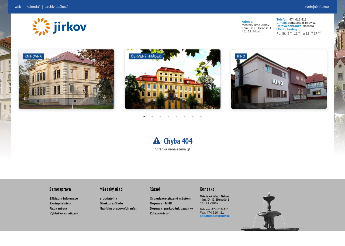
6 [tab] (184, 116)
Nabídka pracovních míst (118, 208)
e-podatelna (108, 198)
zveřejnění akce (317, 7)
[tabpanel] (66, 82)
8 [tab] (200, 116)
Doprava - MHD (161, 203)
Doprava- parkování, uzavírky (171, 208)
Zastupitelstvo (60, 203)
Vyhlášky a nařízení (64, 213)
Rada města (58, 208)
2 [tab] (152, 116)
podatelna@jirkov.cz (302, 22)
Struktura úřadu (111, 203)
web (18, 7)
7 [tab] (192, 116)
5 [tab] (176, 116)
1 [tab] (144, 116)
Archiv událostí (56, 7)
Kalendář (33, 7)
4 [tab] (168, 116)
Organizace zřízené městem (170, 198)
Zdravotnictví (159, 213)
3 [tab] (160, 116)
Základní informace (64, 198)
